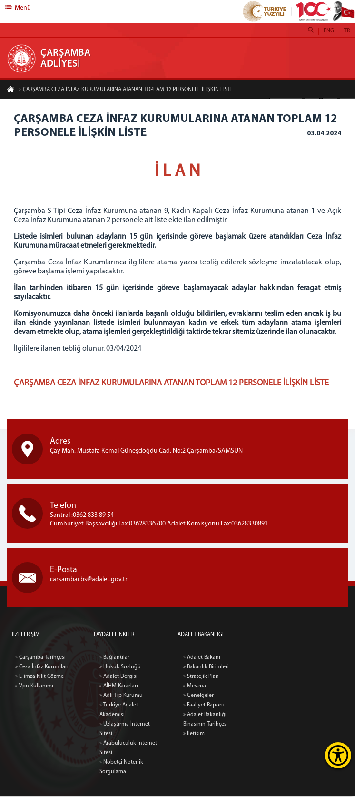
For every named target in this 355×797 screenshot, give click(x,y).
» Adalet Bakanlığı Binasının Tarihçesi (254, 720)
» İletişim (243, 735)
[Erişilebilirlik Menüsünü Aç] (338, 755)
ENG (329, 31)
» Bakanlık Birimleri (255, 668)
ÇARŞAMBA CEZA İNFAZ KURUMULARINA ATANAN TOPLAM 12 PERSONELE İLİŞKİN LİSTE (125, 89)
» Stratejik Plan (250, 678)
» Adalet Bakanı (250, 659)
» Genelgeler (247, 697)
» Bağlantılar (114, 776)
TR (347, 31)
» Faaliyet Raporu (253, 706)
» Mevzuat (244, 687)
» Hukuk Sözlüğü (120, 786)
